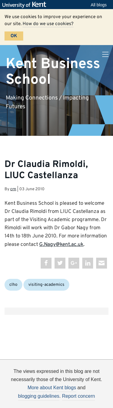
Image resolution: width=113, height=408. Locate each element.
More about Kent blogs (51, 387)
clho (13, 284)
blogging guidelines (38, 396)
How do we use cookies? (48, 24)
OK (14, 36)
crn (13, 189)
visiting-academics (46, 284)
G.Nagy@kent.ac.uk (61, 244)
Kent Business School (53, 71)
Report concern (78, 396)
